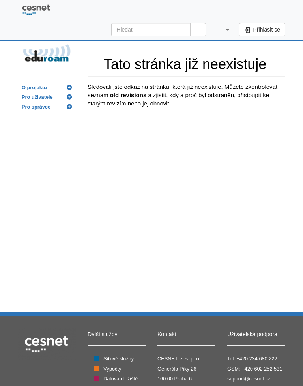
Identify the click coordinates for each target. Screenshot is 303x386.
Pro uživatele (37, 97)
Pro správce (36, 107)
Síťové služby (118, 359)
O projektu (34, 87)
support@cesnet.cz (248, 379)
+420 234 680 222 (256, 359)
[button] (223, 30)
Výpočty (112, 369)
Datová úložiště (120, 379)
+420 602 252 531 (261, 369)
